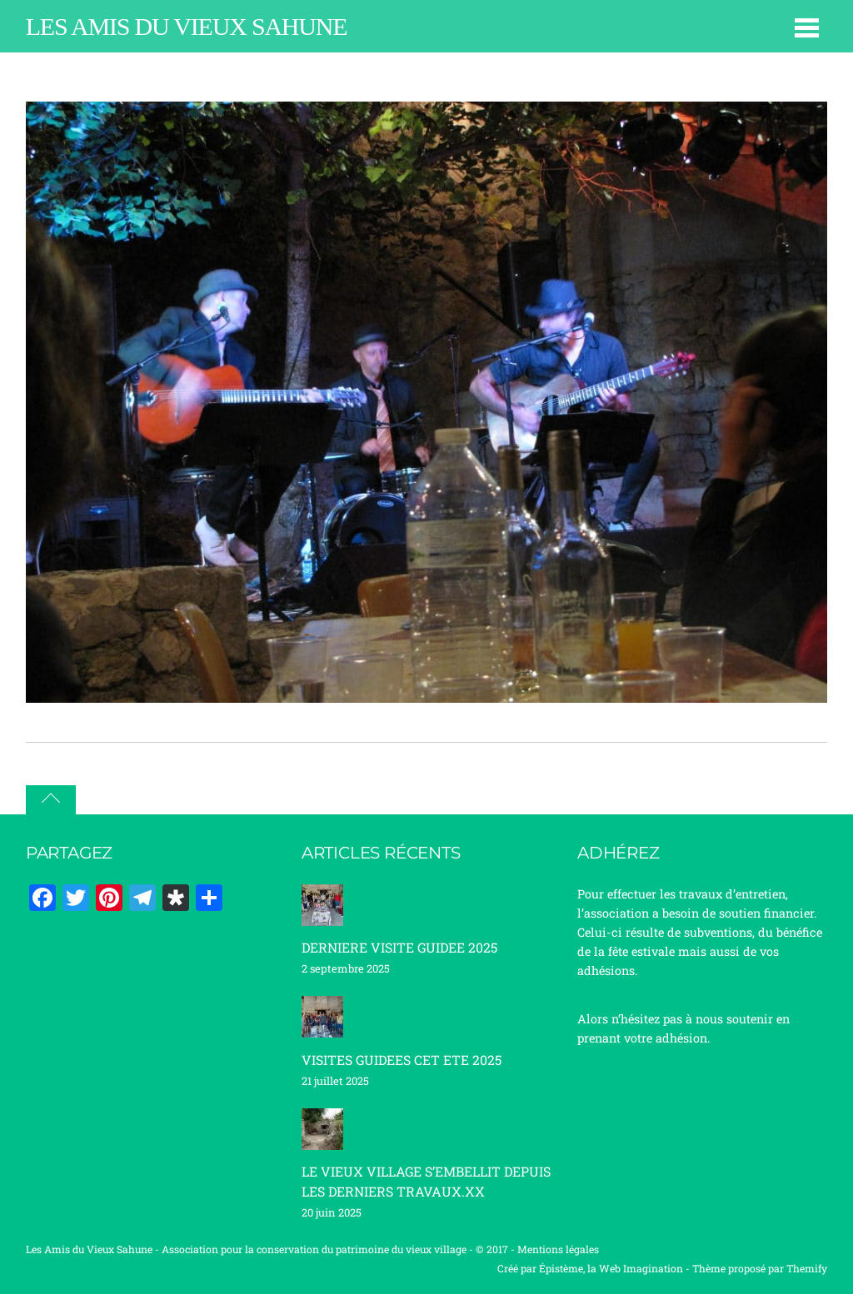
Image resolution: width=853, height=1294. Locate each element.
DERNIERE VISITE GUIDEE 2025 (399, 947)
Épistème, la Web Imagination (611, 1268)
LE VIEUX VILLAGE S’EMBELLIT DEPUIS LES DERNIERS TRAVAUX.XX (426, 1180)
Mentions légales (558, 1249)
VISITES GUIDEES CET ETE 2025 (401, 1059)
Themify (806, 1268)
